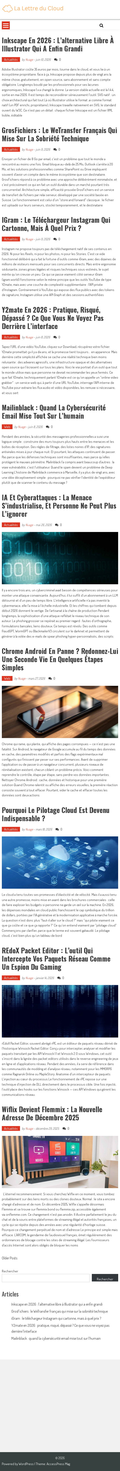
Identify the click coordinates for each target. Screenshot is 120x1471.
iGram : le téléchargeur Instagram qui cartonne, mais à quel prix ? (56, 224)
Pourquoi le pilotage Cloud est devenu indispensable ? (56, 814)
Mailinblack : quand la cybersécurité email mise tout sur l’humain (54, 411)
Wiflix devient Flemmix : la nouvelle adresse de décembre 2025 (52, 1113)
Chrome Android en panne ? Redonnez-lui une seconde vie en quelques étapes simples (60, 659)
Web (7, 427)
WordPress (26, 1464)
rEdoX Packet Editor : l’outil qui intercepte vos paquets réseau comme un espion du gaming (56, 958)
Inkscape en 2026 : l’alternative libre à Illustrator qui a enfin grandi (58, 44)
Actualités (11, 59)
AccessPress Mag (58, 1464)
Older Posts (9, 1258)
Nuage (29, 59)
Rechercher (10, 1271)
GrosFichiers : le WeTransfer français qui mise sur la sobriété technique (59, 134)
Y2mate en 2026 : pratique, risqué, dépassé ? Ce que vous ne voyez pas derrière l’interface (53, 317)
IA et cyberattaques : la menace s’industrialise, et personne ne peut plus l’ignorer (59, 505)
